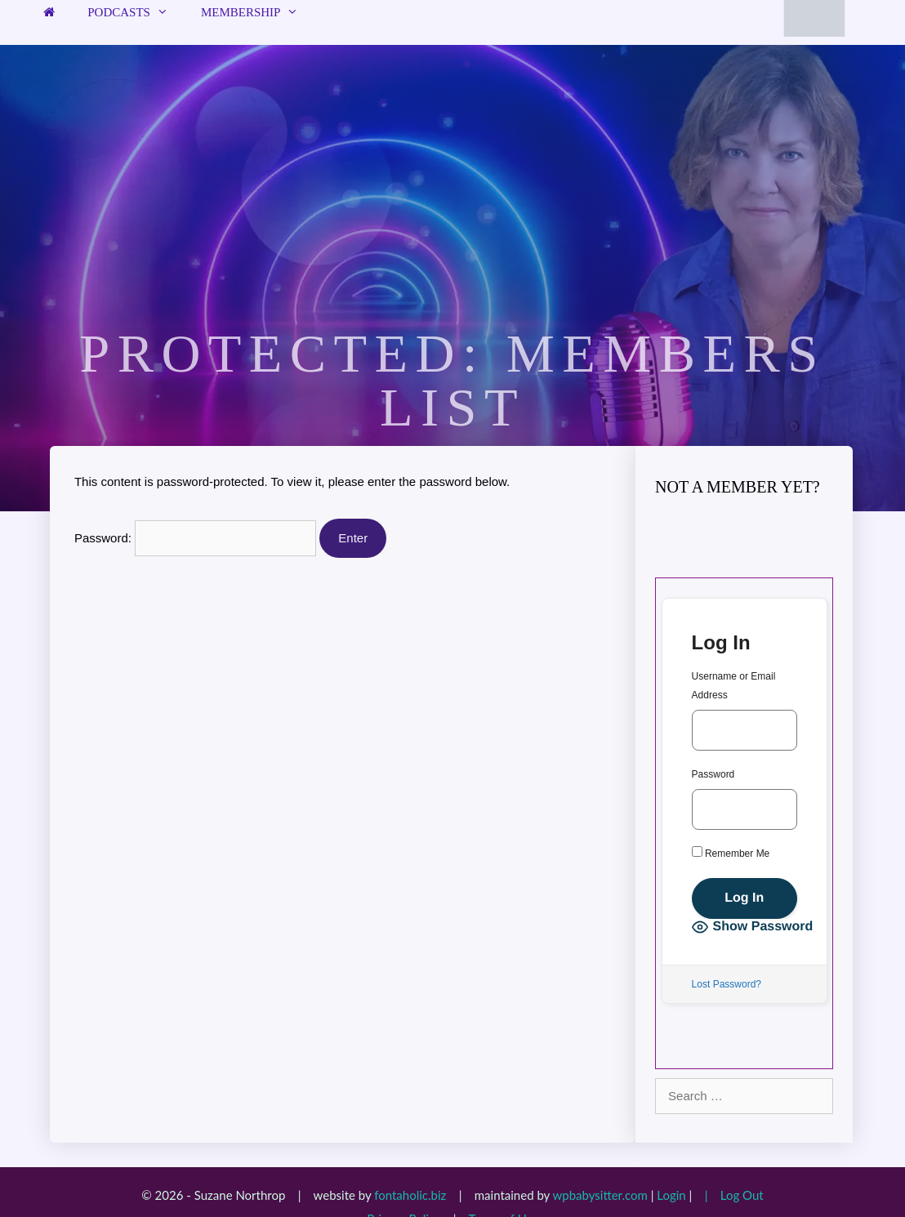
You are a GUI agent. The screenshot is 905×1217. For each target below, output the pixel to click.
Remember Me (731, 852)
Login (671, 1195)
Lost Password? (726, 984)
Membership (258, 12)
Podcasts (136, 12)
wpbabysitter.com (599, 1195)
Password (713, 774)
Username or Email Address (734, 686)
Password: (195, 538)
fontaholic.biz (410, 1195)
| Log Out (729, 1195)
